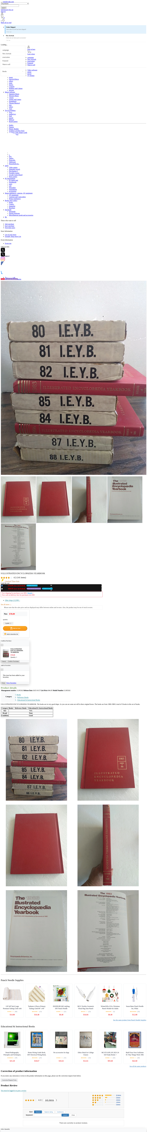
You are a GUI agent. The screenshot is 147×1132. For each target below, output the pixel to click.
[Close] (2, 645)
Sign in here (31, 49)
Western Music (14, 96)
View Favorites (11, 683)
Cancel (4, 661)
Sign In (3, 11)
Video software (32, 70)
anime (29, 72)
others (11, 81)
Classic (11, 98)
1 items (118, 1102)
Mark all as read (6, 22)
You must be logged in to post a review (13, 1090)
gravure (11, 90)
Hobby (11, 125)
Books (4, 71)
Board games (13, 121)
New (20, 585)
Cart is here (31, 54)
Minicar (11, 120)
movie (29, 74)
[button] (73, 20)
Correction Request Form (9, 1080)
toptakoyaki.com (8, 2)
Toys (10, 112)
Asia (10, 109)
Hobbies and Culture (15, 88)
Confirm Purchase (13, 661)
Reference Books (23, 697)
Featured (5, 61)
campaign (5, 50)
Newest (38, 1112)
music (11, 77)
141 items (49, 1100)
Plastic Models (14, 129)
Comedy (11, 86)
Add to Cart (15, 628)
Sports (11, 85)
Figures (11, 127)
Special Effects (14, 79)
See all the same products (138, 1066)
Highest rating (48, 1112)
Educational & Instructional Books (28, 700)
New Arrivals (6, 54)
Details (30, 593)
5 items (118, 1097)
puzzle (11, 118)
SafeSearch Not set (7, 10)
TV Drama (30, 75)
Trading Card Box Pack (16, 131)
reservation (6, 57)
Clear (73, 1115)
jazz (10, 105)
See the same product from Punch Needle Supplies (129, 1020)
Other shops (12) (12, 600)
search (4, 8)
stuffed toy (12, 114)
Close (3, 683)
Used (28, 589)
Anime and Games (15, 99)
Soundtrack (12, 101)
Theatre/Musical (14, 103)
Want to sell (6, 64)
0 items (118, 1104)
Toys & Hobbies (10, 110)
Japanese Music (14, 94)
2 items (118, 1100)
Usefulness (60, 1112)
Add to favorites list (11, 634)
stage (10, 83)
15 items (118, 1095)
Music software (10, 92)
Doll (10, 116)
